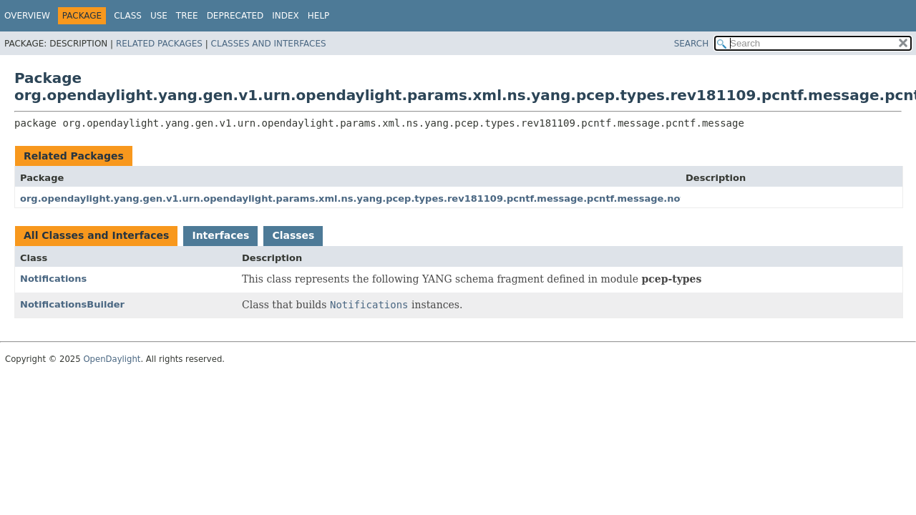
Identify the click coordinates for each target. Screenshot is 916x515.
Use (158, 16)
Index (285, 16)
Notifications (53, 278)
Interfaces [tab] (220, 235)
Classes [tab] (293, 235)
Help (319, 16)
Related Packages (159, 44)
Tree (187, 16)
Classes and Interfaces (268, 44)
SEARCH (691, 44)
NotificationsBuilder (72, 304)
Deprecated (235, 16)
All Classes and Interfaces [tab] (96, 235)
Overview (27, 16)
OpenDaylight (111, 359)
